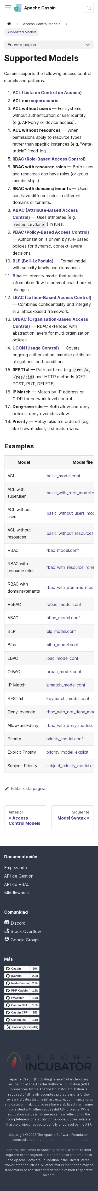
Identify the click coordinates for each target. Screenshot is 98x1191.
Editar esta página (24, 788)
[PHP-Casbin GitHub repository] (21, 990)
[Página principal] (9, 24)
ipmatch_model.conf (66, 685)
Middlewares (16, 892)
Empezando (15, 867)
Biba (17, 275)
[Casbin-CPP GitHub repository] (21, 1012)
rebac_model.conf (64, 604)
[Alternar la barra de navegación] (8, 8)
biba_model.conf (63, 644)
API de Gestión (18, 876)
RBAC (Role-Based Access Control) (49, 159)
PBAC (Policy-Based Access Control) (51, 232)
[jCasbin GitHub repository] (21, 975)
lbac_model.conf (62, 658)
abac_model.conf (63, 617)
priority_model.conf (65, 738)
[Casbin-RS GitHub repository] (21, 1019)
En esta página (22, 44)
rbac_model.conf (63, 550)
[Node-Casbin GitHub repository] (21, 983)
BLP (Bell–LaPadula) (33, 261)
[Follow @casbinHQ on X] (21, 1027)
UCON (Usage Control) (36, 348)
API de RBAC (17, 884)
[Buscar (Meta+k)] (89, 8)
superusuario (45, 100)
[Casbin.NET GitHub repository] (21, 1005)
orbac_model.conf (64, 671)
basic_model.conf (63, 475)
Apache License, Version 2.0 (64, 1140)
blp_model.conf (61, 631)
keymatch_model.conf (68, 698)
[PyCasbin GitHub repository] (21, 997)
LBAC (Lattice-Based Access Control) (52, 297)
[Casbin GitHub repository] (21, 968)
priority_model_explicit (68, 752)
